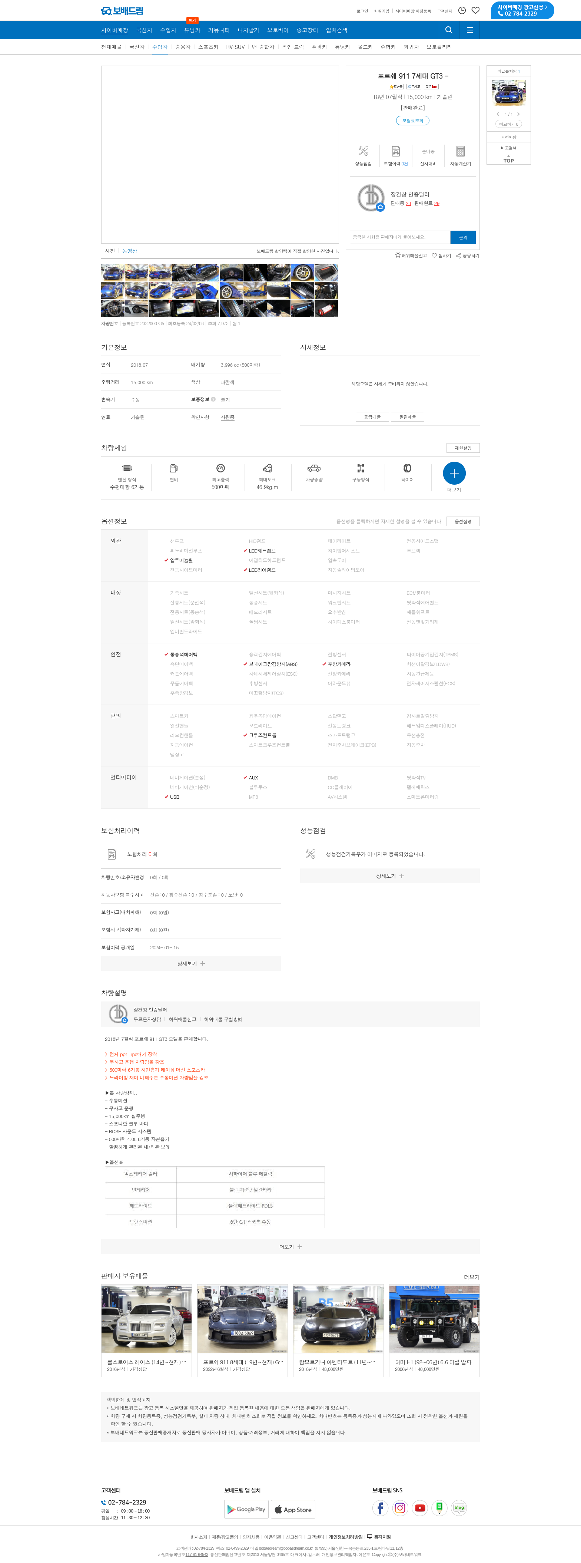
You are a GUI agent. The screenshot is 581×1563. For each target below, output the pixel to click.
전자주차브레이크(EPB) (352, 745)
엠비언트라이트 (186, 631)
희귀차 (411, 46)
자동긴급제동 (420, 673)
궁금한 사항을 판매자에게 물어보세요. (389, 237)
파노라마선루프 (186, 550)
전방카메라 (339, 673)
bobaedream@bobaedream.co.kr (286, 1548)
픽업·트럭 (293, 46)
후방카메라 (339, 664)
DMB (333, 777)
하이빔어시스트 (344, 550)
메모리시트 (260, 612)
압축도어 (337, 560)
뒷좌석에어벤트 (422, 602)
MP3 (253, 796)
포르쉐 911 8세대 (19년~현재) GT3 (244, 1362)
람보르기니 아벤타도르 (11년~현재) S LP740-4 (354, 1362)
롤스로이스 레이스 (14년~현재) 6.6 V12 (153, 1362)
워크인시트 (339, 602)
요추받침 (337, 612)
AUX (253, 777)
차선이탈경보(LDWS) (427, 664)
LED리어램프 (262, 570)
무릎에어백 (181, 683)
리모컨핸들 (181, 735)
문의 (463, 237)
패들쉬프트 (417, 612)
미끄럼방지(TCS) (266, 693)
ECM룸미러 (418, 593)
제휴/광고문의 (225, 1537)
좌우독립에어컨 (265, 716)
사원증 (228, 417)
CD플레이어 (340, 787)
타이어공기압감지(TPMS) (432, 654)
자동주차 (415, 745)
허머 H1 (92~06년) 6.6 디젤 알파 (433, 1362)
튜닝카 (342, 46)
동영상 (129, 250)
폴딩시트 (258, 621)
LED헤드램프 (262, 550)
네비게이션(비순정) (190, 787)
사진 (110, 250)
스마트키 (179, 716)
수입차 (160, 46)
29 (436, 203)
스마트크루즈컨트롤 (269, 745)
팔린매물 (407, 416)
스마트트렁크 (341, 735)
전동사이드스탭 (422, 541)
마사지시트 (339, 593)
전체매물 (111, 46)
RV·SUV (235, 46)
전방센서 (337, 654)
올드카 (365, 46)
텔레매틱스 (417, 787)
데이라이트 (339, 541)
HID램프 (257, 541)
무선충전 (415, 735)
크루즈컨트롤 (262, 735)
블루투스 (258, 787)
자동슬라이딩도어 (346, 570)
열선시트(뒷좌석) (266, 593)
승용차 (183, 46)
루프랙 (413, 550)
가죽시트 (179, 593)
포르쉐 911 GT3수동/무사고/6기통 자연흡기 (521, 85)
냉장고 (177, 754)
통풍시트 (258, 602)
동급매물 (372, 416)
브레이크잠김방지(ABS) (273, 664)
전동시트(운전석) (187, 602)
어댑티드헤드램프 (267, 560)
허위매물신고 (182, 1019)
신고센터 (294, 1537)
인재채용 (251, 1537)
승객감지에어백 (265, 654)
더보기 (472, 1276)
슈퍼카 (388, 46)
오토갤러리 (439, 46)
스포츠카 (208, 46)
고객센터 (315, 1537)
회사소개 (199, 1537)
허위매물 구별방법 (223, 1019)
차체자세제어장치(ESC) (273, 673)
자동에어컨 (181, 745)
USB (174, 796)
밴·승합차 (263, 46)
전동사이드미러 (186, 570)
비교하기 (508, 124)
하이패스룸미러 (344, 621)
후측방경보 (181, 693)
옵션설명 (463, 521)
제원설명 (463, 448)
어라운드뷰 (339, 683)
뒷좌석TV (415, 777)
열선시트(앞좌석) (187, 621)
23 (408, 203)
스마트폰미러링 (422, 796)
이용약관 (272, 1537)
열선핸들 (179, 725)
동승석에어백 (183, 654)
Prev (498, 114)
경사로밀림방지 (422, 716)
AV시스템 (337, 796)
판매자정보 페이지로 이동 (380, 207)
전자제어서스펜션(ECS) (430, 683)
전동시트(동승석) (187, 612)
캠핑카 (319, 46)
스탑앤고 (337, 716)
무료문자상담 (147, 1019)
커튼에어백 (181, 673)
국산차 (137, 46)
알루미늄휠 (181, 560)
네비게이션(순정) (187, 777)
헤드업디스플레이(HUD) (431, 725)
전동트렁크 (339, 725)
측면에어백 (181, 664)
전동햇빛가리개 (422, 621)
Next (519, 114)
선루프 (177, 541)
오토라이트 (260, 725)
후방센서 (258, 683)
